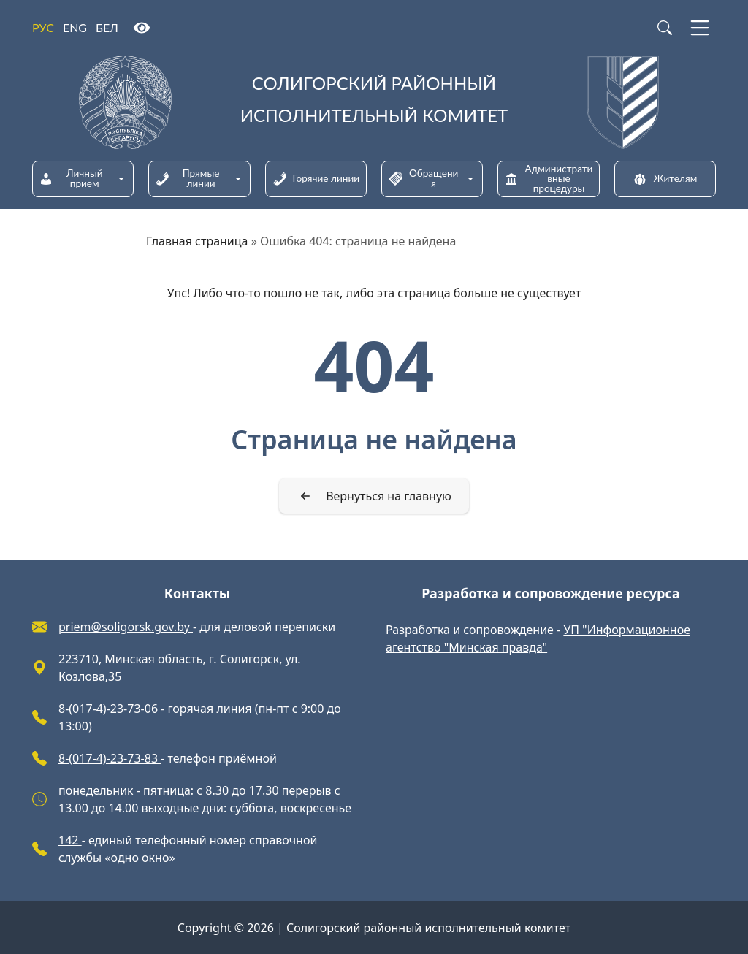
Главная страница (197, 241)
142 (70, 840)
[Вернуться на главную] (374, 496)
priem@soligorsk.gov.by (125, 627)
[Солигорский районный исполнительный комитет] (374, 102)
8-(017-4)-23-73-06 (109, 709)
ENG (75, 27)
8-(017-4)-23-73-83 (109, 758)
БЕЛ (107, 27)
